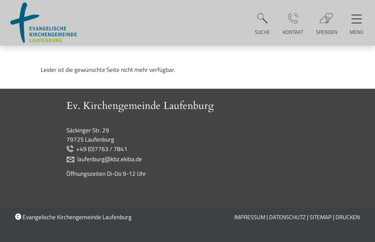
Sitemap (321, 217)
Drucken (347, 217)
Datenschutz (287, 217)
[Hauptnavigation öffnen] (356, 23)
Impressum (249, 217)
